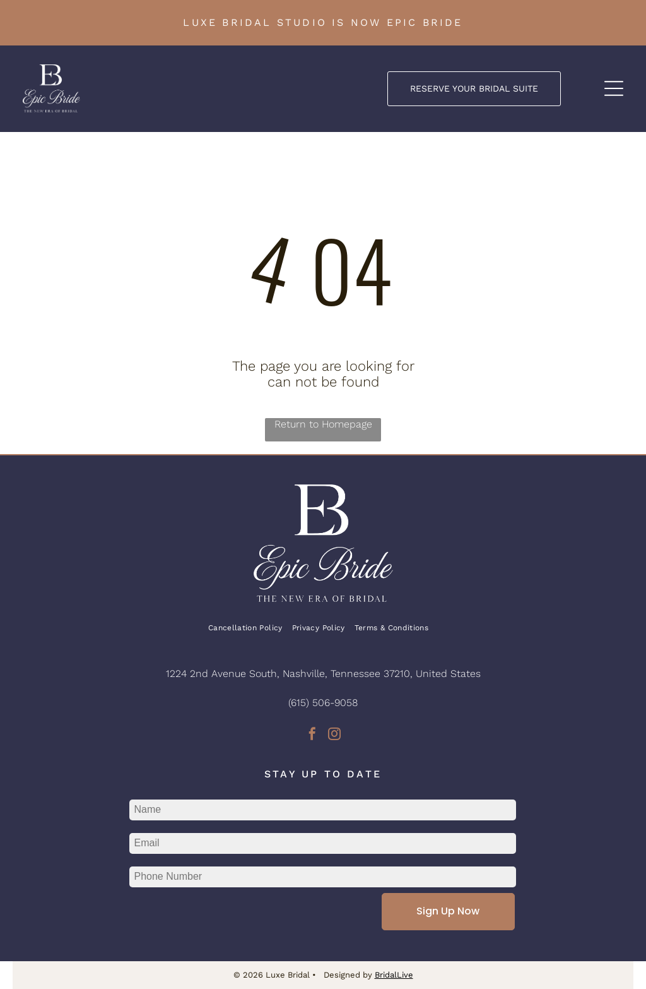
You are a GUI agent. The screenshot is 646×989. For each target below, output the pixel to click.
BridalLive (394, 975)
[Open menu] (613, 88)
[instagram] (334, 735)
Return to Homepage (323, 424)
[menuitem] (250, 628)
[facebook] (312, 735)
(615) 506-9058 (323, 703)
